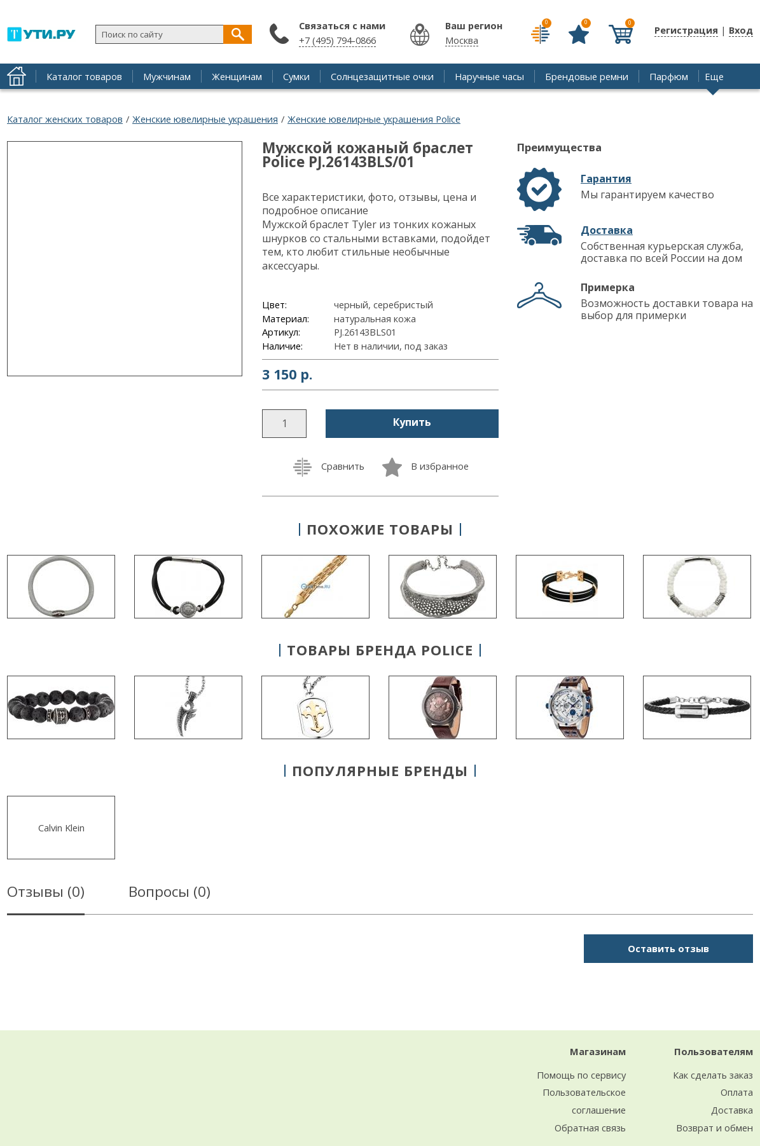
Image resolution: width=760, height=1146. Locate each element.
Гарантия (606, 179)
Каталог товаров (84, 76)
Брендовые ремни (586, 76)
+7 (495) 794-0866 (337, 40)
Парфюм (668, 76)
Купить (412, 422)
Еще (714, 76)
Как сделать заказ (713, 1074)
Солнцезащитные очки (382, 76)
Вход (741, 30)
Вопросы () (169, 893)
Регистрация (686, 30)
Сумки (296, 76)
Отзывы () (46, 893)
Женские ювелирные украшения (205, 119)
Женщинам (237, 76)
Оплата (737, 1092)
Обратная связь (590, 1127)
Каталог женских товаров (65, 119)
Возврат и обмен (714, 1127)
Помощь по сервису (581, 1074)
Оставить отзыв (668, 948)
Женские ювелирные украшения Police (373, 119)
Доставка (607, 230)
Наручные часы (489, 76)
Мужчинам (167, 76)
